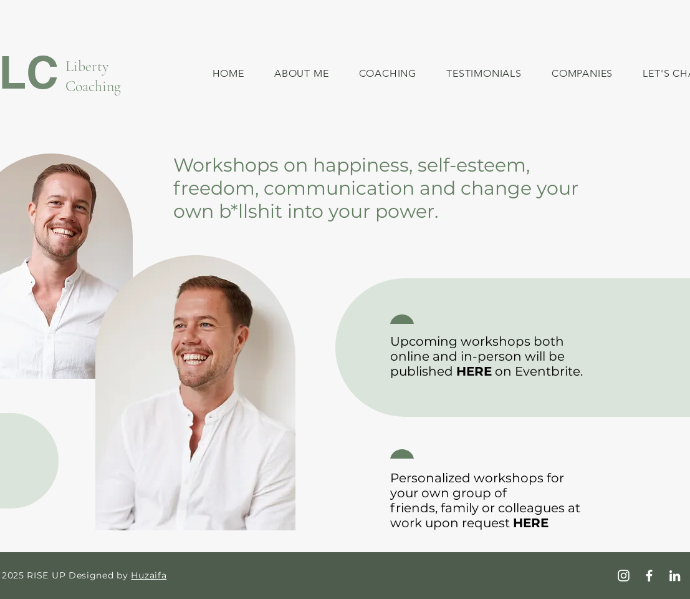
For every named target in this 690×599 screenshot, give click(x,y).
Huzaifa (148, 575)
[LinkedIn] (675, 575)
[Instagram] (623, 575)
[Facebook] (649, 575)
